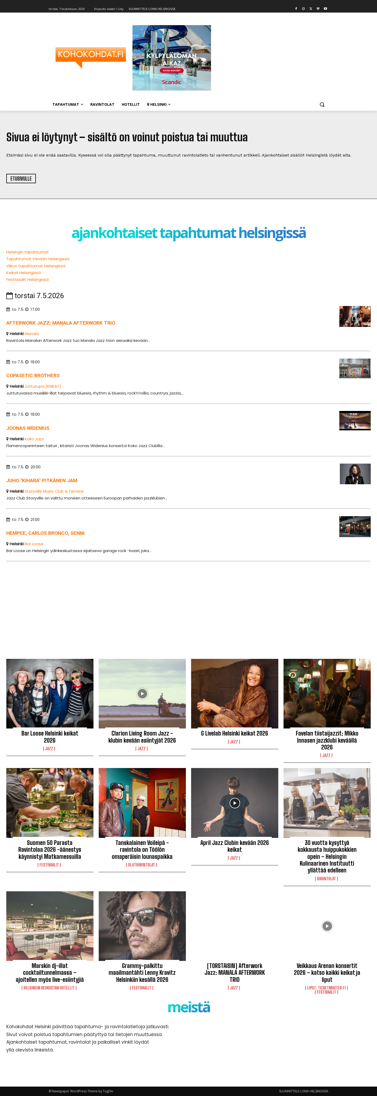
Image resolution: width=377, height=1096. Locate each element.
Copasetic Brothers (33, 375)
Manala (32, 333)
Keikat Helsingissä (23, 272)
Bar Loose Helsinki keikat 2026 (49, 737)
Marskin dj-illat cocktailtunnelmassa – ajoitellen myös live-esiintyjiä (50, 972)
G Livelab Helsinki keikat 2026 (234, 733)
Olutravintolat (141, 865)
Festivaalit (49, 865)
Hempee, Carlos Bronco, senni (45, 533)
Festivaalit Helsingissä (27, 279)
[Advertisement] (163, 605)
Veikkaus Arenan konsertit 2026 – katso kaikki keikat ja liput (327, 972)
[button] (322, 104)
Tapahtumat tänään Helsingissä (37, 259)
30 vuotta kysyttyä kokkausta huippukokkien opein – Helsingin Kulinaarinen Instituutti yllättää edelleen (327, 856)
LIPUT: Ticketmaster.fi (326, 988)
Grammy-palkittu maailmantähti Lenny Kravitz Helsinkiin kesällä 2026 (142, 972)
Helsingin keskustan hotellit (49, 988)
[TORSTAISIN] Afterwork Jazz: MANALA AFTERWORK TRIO (234, 972)
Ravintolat (326, 879)
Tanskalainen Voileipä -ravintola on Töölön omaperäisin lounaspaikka (142, 849)
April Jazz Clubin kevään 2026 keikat (234, 846)
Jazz (49, 749)
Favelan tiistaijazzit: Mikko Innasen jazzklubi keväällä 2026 (327, 740)
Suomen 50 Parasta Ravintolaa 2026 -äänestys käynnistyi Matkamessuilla (49, 849)
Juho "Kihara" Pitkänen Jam (41, 480)
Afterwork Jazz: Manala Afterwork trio (60, 323)
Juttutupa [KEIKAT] (43, 386)
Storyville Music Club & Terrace (54, 491)
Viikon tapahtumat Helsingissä (35, 266)
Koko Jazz (34, 439)
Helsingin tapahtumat (27, 252)
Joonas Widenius (27, 428)
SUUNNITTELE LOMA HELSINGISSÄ (303, 1091)
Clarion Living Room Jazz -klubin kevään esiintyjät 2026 (142, 737)
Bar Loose (34, 544)
